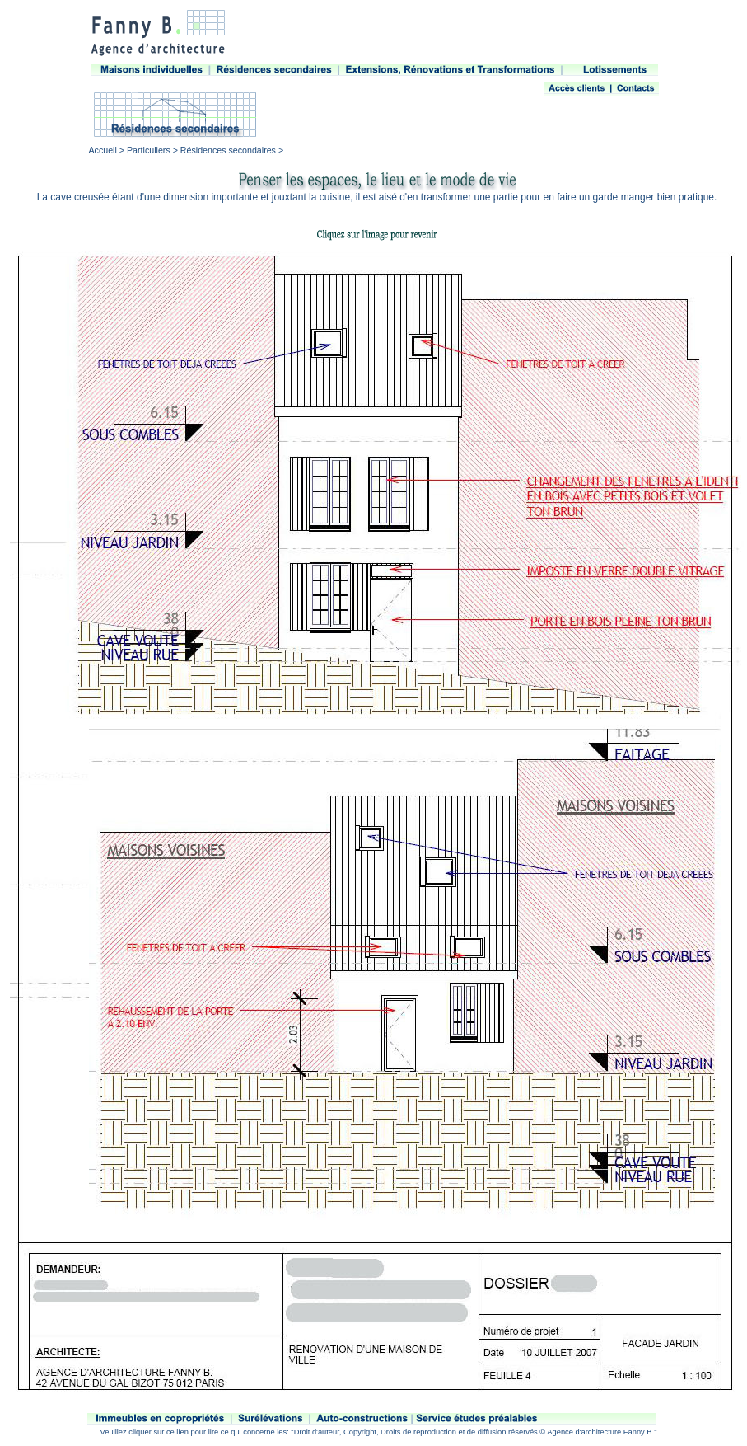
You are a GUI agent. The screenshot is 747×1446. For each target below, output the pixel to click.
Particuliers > (152, 150)
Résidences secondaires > (230, 150)
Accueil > (108, 150)
